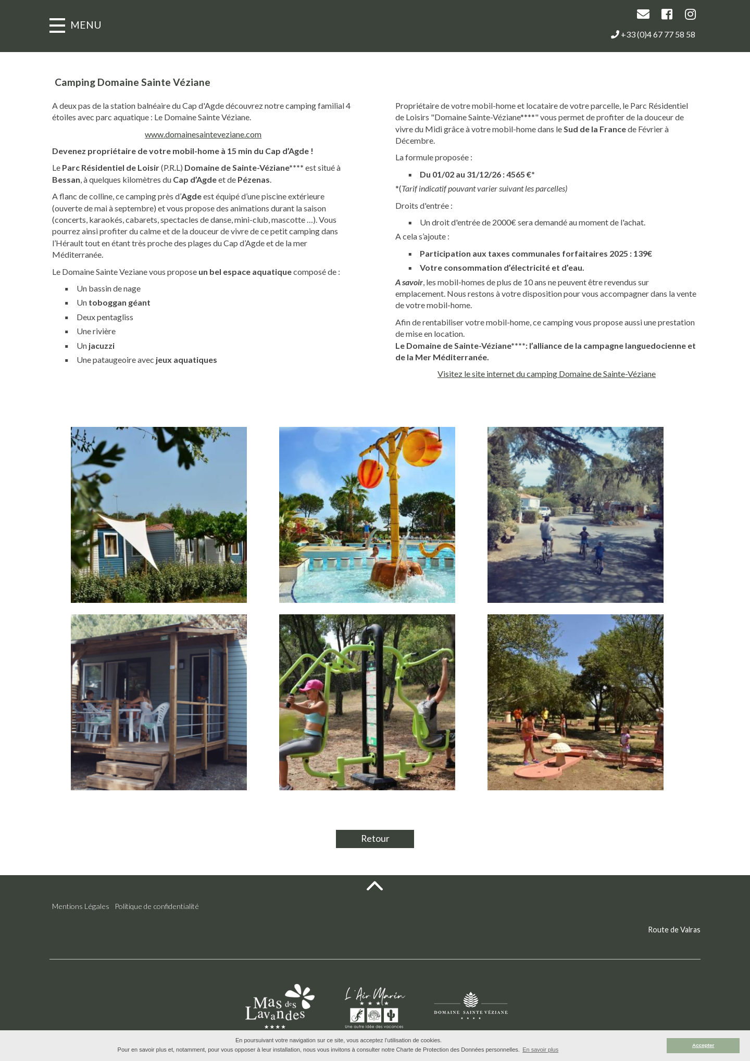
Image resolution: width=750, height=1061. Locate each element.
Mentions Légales (80, 906)
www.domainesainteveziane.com (190, 134)
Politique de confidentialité (157, 906)
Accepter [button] (703, 1045)
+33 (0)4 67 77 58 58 (653, 34)
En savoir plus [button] (540, 1049)
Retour (375, 838)
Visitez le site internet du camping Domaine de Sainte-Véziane (560, 373)
